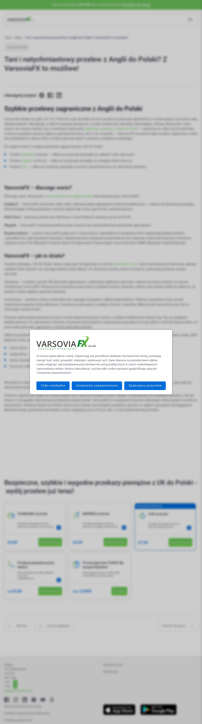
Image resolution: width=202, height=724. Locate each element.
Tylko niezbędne (53, 385)
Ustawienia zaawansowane (97, 385)
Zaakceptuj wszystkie (145, 385)
